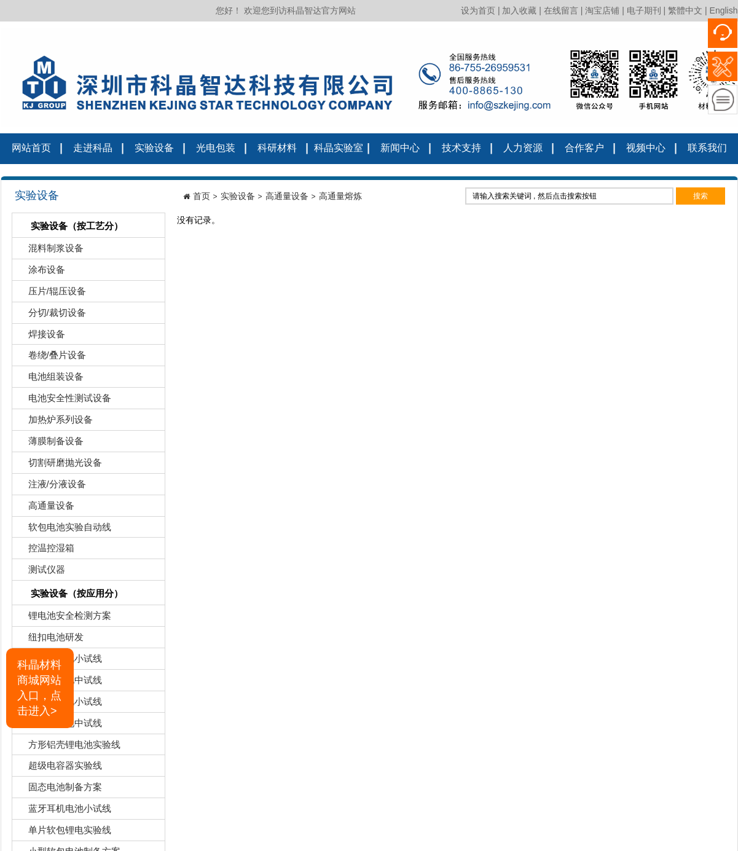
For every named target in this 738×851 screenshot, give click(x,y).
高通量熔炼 (340, 196)
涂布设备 (40, 272)
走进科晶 (92, 148)
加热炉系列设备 (54, 422)
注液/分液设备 (50, 487)
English (724, 10)
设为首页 (478, 10)
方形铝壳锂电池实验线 (67, 747)
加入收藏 (519, 10)
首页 (201, 196)
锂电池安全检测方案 (63, 618)
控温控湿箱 (44, 551)
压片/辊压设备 (50, 294)
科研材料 (277, 148)
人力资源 (523, 148)
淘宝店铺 (602, 10)
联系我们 (707, 148)
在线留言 (561, 10)
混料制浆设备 (49, 251)
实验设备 (154, 148)
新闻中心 (400, 148)
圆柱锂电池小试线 (58, 704)
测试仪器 (40, 572)
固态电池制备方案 (58, 790)
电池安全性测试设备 (63, 401)
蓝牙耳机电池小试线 (63, 811)
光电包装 (215, 148)
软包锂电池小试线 (58, 661)
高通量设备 (44, 508)
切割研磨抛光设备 (58, 465)
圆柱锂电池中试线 (58, 726)
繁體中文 (685, 10)
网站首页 (31, 148)
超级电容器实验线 (58, 768)
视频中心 (645, 148)
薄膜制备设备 (49, 444)
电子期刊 (644, 10)
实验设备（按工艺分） (69, 227)
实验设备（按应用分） (69, 594)
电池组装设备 (49, 379)
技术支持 (461, 148)
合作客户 (584, 148)
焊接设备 (40, 337)
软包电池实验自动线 (63, 530)
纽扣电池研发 (49, 640)
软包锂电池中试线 (58, 683)
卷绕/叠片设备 (50, 358)
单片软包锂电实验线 (63, 833)
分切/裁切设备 (50, 315)
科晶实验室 (338, 148)
